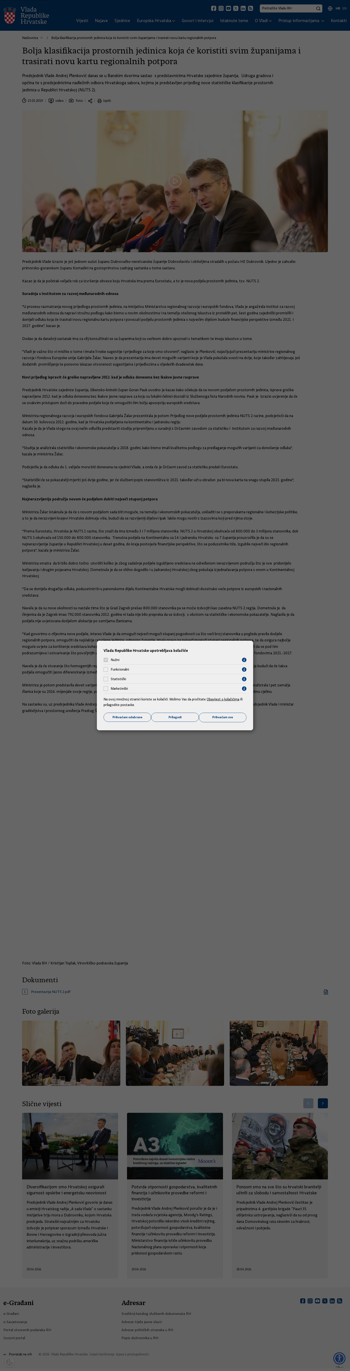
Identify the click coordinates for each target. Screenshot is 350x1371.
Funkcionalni (120, 669)
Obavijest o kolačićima (223, 699)
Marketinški (119, 689)
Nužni (115, 660)
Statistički (118, 679)
